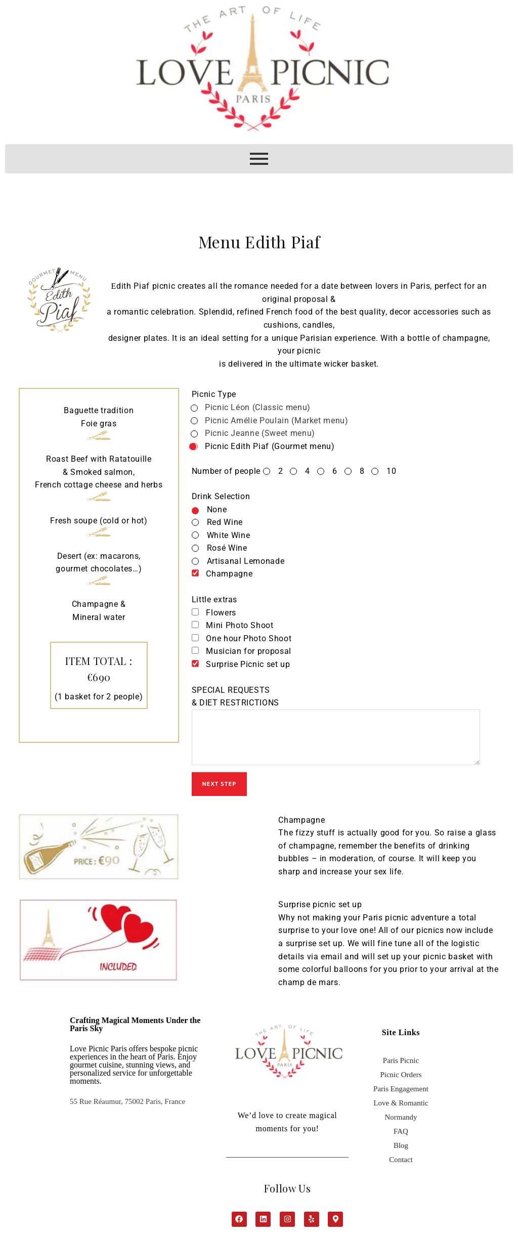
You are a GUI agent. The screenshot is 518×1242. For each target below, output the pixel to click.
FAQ (401, 1136)
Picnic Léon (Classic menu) (255, 407)
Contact (401, 1165)
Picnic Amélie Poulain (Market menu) (274, 420)
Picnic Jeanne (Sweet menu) (257, 433)
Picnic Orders (400, 1080)
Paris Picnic (401, 1065)
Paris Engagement (400, 1094)
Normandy (400, 1122)
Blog (401, 1150)
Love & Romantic (400, 1108)
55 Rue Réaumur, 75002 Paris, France (127, 1106)
